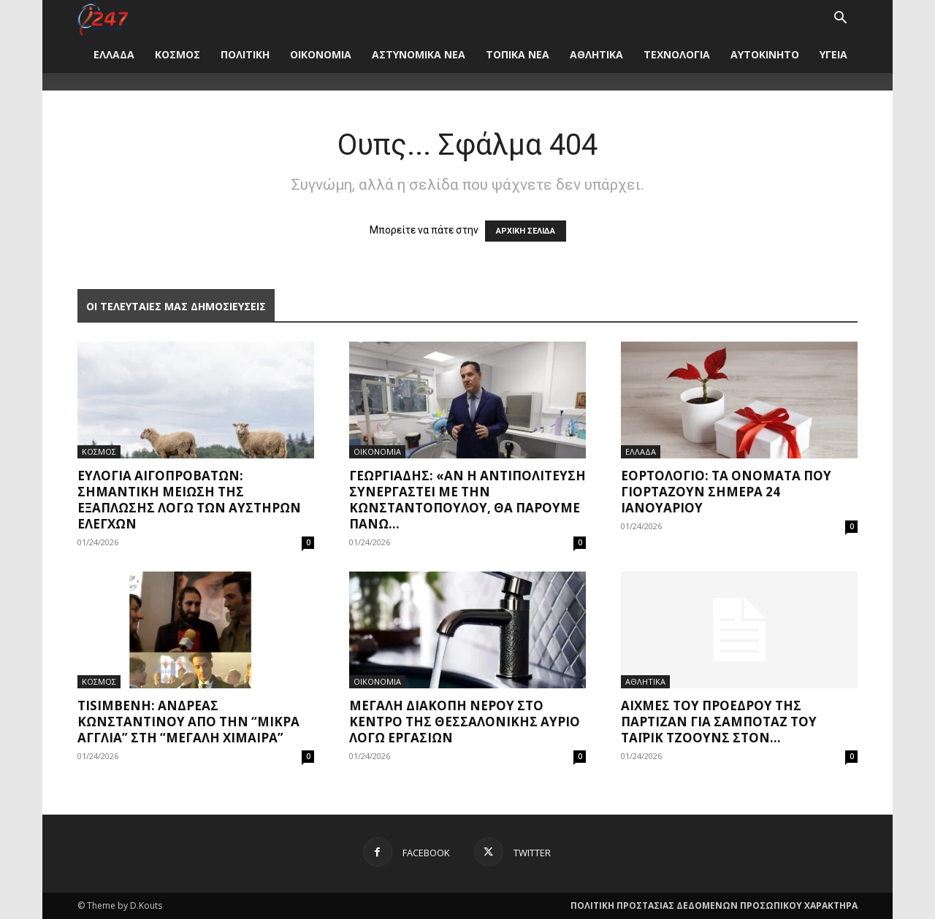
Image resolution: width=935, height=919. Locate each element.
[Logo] (102, 18)
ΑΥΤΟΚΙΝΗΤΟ (764, 54)
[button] (840, 19)
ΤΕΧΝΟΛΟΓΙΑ (677, 54)
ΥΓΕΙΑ (833, 54)
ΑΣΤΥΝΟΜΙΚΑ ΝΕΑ (418, 54)
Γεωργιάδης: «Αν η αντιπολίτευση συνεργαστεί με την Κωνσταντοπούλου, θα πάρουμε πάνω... (467, 499)
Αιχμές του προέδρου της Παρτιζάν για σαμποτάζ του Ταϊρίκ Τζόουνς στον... (719, 721)
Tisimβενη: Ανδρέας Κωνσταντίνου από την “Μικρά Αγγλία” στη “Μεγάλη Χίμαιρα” (188, 721)
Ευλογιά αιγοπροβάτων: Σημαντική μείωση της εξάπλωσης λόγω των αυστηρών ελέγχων (189, 499)
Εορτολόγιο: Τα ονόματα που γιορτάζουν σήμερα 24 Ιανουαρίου (726, 491)
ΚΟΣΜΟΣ (177, 54)
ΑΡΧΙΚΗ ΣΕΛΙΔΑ (525, 231)
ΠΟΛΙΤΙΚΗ (245, 54)
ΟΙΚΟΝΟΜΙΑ (320, 54)
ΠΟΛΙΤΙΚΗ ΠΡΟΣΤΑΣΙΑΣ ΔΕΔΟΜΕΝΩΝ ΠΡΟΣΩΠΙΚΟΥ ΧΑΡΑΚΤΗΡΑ (714, 905)
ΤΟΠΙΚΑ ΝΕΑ (517, 54)
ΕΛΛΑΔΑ (114, 54)
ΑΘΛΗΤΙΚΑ (596, 54)
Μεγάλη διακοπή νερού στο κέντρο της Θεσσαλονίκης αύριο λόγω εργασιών (464, 721)
